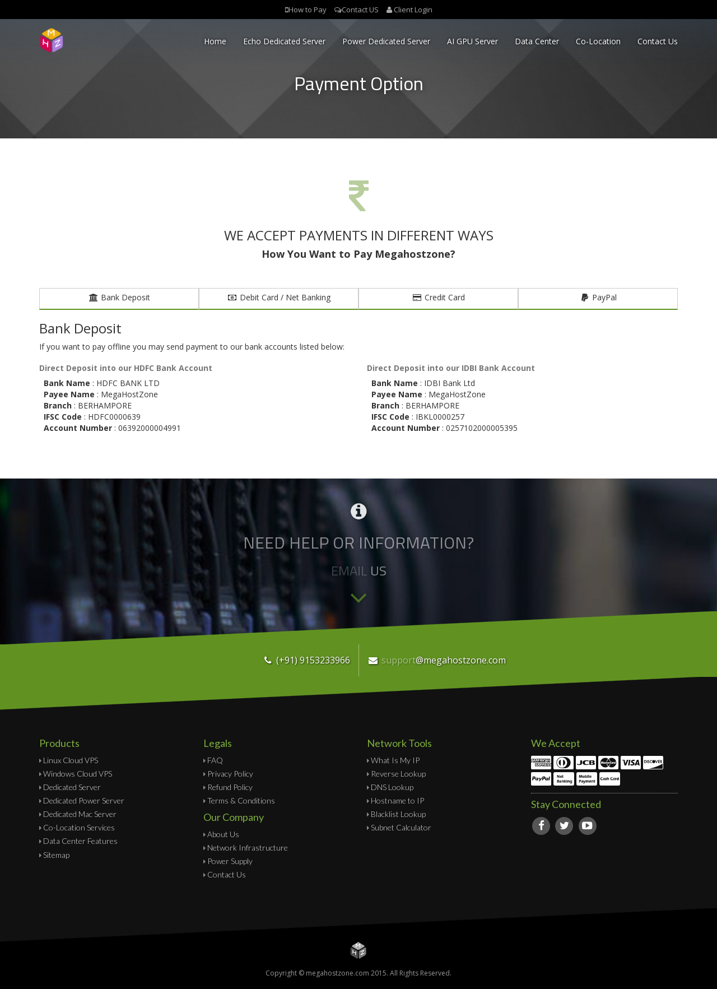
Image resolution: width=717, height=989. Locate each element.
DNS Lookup (392, 787)
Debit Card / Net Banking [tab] (278, 297)
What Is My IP (395, 760)
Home (215, 41)
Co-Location (598, 41)
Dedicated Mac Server (80, 814)
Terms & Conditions (241, 800)
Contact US (360, 9)
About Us (223, 834)
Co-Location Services (79, 827)
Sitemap (56, 855)
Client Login (413, 9)
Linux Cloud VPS (70, 760)
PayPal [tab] (598, 297)
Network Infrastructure (247, 847)
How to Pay (307, 9)
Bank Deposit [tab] (119, 297)
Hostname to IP (397, 800)
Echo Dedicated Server (284, 41)
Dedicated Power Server (83, 800)
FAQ (215, 760)
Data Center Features (80, 841)
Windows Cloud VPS (77, 773)
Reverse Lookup (398, 773)
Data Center (537, 41)
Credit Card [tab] (438, 297)
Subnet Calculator (401, 827)
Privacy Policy (230, 773)
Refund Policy (230, 787)
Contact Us (657, 41)
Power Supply (230, 861)
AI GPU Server (472, 41)
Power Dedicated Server (386, 41)
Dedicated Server (72, 787)
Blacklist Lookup (398, 814)
